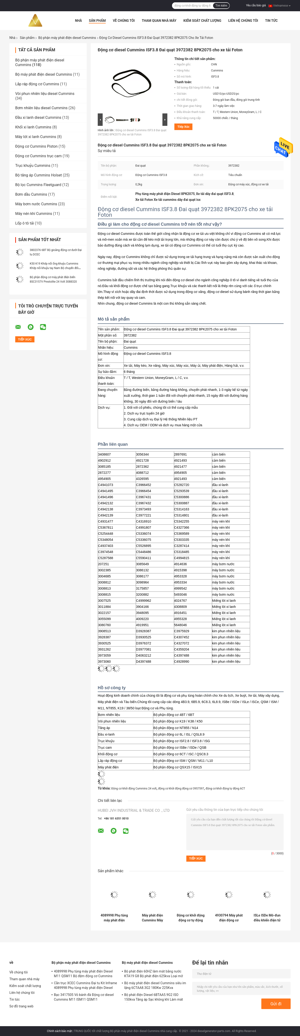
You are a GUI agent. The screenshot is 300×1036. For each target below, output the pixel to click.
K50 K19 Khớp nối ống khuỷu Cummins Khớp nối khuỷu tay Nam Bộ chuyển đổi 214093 (54, 268)
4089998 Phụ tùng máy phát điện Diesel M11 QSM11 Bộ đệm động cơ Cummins (114, 917)
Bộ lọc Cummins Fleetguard (38, 185)
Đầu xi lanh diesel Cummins (38, 117)
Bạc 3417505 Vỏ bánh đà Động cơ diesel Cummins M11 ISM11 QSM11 (84, 997)
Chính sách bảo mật (59, 1031)
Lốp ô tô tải (24, 223)
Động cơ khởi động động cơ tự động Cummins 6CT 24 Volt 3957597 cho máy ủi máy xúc (191, 917)
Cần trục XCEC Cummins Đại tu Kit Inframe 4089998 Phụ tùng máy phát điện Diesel (85, 985)
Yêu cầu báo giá (256, 5)
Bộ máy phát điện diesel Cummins (43, 74)
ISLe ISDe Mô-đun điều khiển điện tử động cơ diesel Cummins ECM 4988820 (267, 917)
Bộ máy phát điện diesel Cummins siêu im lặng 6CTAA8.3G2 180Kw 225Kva (155, 985)
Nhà (78, 20)
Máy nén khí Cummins (33, 213)
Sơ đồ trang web (21, 1006)
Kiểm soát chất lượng (202, 20)
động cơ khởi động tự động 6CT (225, 788)
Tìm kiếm (221, 5)
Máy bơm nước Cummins (36, 204)
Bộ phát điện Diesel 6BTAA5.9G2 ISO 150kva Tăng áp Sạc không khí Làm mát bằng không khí (153, 998)
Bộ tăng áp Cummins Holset (38, 175)
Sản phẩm (97, 20)
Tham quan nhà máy (159, 20)
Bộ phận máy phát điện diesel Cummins (67, 38)
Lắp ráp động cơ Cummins (37, 84)
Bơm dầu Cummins (31, 194)
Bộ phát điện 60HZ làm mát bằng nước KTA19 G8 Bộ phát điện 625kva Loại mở (153, 973)
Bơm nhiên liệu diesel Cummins (41, 108)
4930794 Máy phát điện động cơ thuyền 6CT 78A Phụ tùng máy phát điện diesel (229, 917)
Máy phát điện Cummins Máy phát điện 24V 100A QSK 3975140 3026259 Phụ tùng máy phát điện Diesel (152, 917)
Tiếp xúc (183, 126)
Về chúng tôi (124, 20)
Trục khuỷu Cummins (32, 165)
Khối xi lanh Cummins (33, 127)
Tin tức (271, 20)
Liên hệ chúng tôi (243, 20)
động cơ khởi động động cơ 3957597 (181, 788)
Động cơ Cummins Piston (36, 146)
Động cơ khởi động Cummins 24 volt (134, 788)
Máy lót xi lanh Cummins (35, 137)
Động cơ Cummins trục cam (38, 156)
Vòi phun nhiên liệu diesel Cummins (44, 93)
